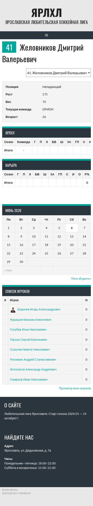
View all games (81, 278)
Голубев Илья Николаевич (28, 329)
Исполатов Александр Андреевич (33, 369)
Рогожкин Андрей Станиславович (33, 359)
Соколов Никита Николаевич (30, 349)
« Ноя (8, 270)
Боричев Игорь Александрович (35, 309)
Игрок (14, 300)
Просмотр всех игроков (75, 388)
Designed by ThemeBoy (16, 493)
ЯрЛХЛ (46, 12)
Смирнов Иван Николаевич (29, 379)
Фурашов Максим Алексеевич (30, 319)
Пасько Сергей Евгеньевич (28, 339)
